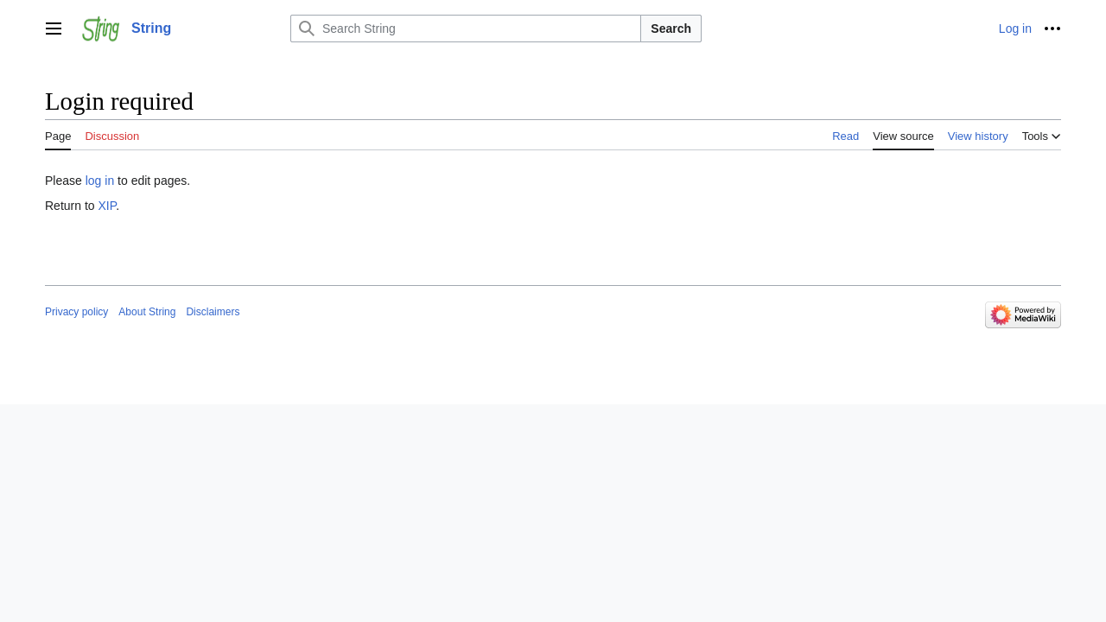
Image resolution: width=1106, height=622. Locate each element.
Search (671, 28)
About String (146, 312)
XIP (107, 206)
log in (100, 180)
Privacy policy (76, 312)
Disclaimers (212, 312)
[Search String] (465, 28)
